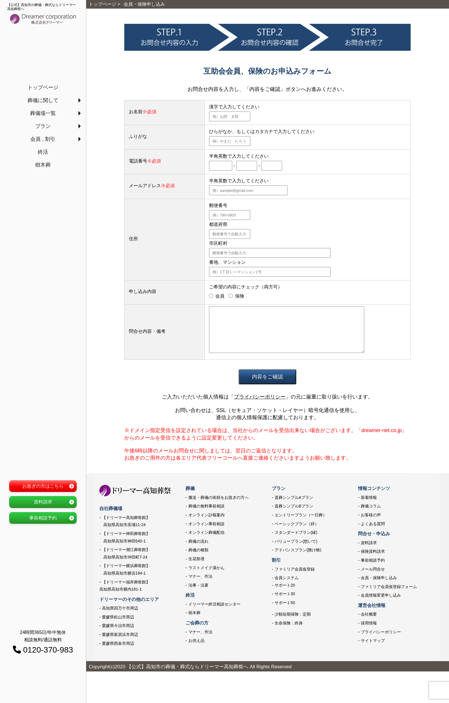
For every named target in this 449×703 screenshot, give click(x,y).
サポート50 (285, 602)
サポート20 (285, 585)
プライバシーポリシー (259, 397)
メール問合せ (373, 569)
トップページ (42, 87)
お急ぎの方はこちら (43, 486)
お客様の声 (371, 515)
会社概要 (369, 614)
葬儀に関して (42, 100)
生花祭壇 (196, 558)
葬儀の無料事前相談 (206, 506)
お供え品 (196, 640)
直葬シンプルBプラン (294, 506)
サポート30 (285, 593)
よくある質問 (373, 524)
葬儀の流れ (198, 541)
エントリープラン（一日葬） (301, 515)
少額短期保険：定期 (293, 614)
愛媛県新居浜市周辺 (120, 634)
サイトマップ (373, 640)
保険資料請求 (373, 551)
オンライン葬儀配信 (206, 532)
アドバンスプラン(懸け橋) (298, 550)
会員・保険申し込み (379, 577)
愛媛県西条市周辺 (118, 643)
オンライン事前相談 (206, 524)
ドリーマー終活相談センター (214, 604)
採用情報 (369, 623)
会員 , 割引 (42, 139)
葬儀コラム (371, 506)
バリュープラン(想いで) (296, 541)
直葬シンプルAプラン (294, 497)
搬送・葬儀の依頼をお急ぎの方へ (218, 497)
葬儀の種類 (198, 550)
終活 (43, 152)
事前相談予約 (43, 517)
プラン (43, 126)
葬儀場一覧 (43, 113)
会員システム (287, 577)
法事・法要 (198, 585)
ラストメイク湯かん (206, 567)
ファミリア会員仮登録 (295, 569)
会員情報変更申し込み (381, 595)
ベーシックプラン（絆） (297, 524)
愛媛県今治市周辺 (118, 625)
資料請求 (43, 501)
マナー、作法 (200, 576)
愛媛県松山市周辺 (118, 617)
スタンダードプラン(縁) (296, 532)
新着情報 (369, 497)
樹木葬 (43, 165)
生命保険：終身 (289, 623)
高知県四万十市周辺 (120, 608)
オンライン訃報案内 (206, 515)
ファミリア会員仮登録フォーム (389, 586)
